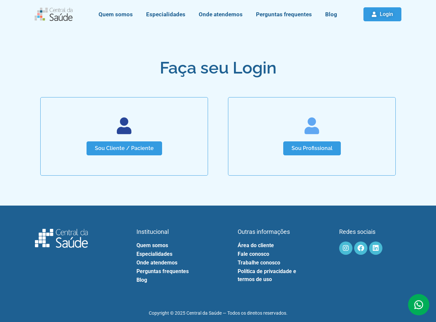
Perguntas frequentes (284, 14)
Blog (331, 14)
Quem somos (116, 14)
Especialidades (165, 14)
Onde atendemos (221, 14)
